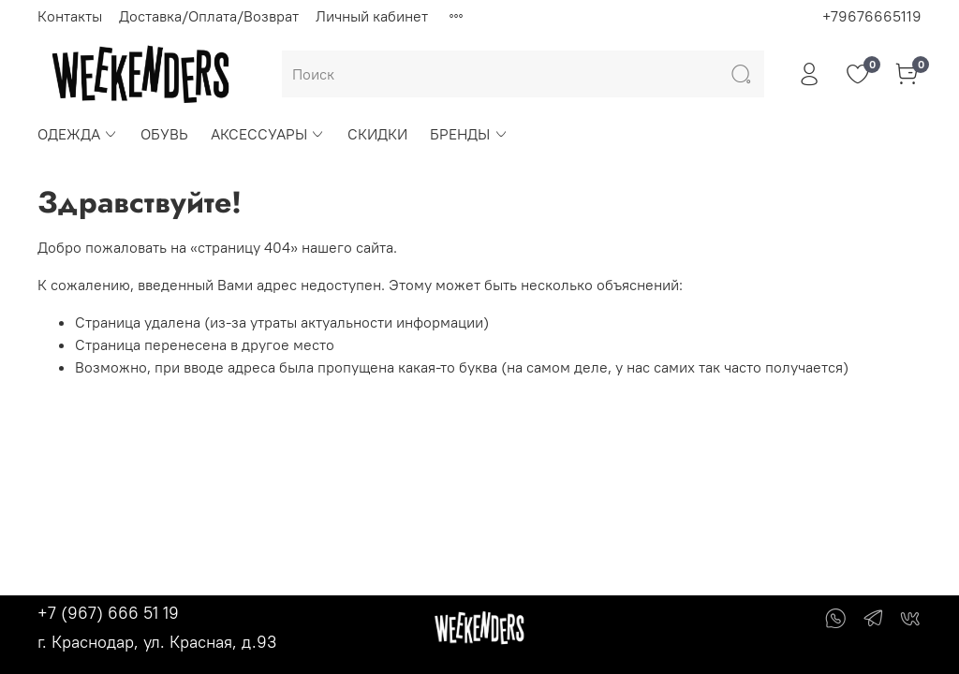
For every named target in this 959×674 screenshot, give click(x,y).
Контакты (69, 16)
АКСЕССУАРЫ (268, 134)
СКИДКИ (377, 134)
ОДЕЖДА (77, 134)
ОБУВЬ (164, 134)
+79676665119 (872, 16)
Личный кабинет (372, 16)
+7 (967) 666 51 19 (108, 612)
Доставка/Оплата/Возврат (209, 16)
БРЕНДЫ (469, 134)
